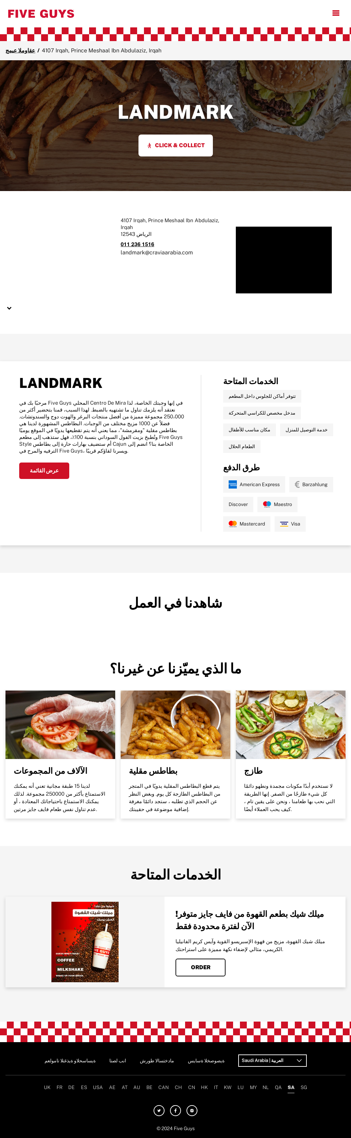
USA (98, 1087)
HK (204, 1087)
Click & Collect (176, 145)
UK (47, 1087)
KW (227, 1087)
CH (178, 1087)
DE (71, 1087)
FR (59, 1087)
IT (216, 1087)
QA (278, 1087)
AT (125, 1087)
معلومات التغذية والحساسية (70, 1060)
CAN (163, 1087)
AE (112, 1087)
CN (191, 1087)
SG (304, 1087)
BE (149, 1087)
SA (291, 1087)
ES (84, 1087)
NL (266, 1087)
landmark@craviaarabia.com (157, 252)
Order (200, 967)
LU (241, 1087)
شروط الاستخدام (157, 1060)
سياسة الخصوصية (206, 1060)
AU (136, 1087)
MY (253, 1087)
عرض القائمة (44, 470)
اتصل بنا (117, 1060)
